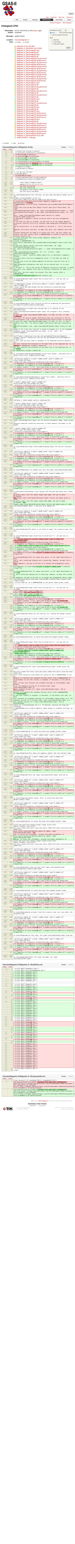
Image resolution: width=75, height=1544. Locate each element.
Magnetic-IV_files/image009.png (28, 66)
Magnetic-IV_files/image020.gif (27, 89)
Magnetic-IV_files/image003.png (28, 54)
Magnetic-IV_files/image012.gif (28, 73)
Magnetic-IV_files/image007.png (28, 62)
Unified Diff (32, 1299)
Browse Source (47, 19)
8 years (35, 30)
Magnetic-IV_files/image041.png (28, 131)
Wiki (17, 19)
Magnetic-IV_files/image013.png (28, 74)
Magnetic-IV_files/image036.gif (27, 121)
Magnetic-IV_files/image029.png (28, 107)
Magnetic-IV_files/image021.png (28, 91)
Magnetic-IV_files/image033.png (28, 115)
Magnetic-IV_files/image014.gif (28, 76)
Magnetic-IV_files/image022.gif (27, 93)
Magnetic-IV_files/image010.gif (28, 68)
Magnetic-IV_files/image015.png (28, 79)
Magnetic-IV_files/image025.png (28, 99)
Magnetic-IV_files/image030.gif (27, 109)
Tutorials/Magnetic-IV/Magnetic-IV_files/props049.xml (23, 1266)
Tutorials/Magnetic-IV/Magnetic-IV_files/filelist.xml (22, 1132)
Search (69, 19)
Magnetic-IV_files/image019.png (28, 87)
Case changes (57, 42)
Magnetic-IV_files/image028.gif (27, 105)
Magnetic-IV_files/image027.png (28, 103)
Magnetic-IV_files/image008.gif (28, 64)
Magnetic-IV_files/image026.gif (27, 101)
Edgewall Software (23, 1302)
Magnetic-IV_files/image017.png (28, 83)
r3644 (4, 149)
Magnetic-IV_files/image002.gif (27, 52)
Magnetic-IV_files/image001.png (28, 50)
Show (52, 32)
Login (47, 17)
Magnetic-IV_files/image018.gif (27, 85)
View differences (54, 30)
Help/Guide (54, 17)
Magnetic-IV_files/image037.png (28, 123)
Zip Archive (42, 1299)
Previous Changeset (55, 22)
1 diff (41, 135)
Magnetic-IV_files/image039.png (28, 127)
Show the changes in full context (59, 35)
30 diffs (31, 46)
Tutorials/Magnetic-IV (22, 40)
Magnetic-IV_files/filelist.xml (26, 48)
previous (43, 58)
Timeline (25, 19)
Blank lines (56, 39)
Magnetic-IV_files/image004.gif (27, 56)
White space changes (59, 44)
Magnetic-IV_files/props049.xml (28, 135)
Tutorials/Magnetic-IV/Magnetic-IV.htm (17, 147)
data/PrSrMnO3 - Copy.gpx (26, 137)
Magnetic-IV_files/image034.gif (28, 117)
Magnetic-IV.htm (23, 46)
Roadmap (35, 19)
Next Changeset (67, 22)
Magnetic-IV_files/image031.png (28, 111)
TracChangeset (42, 1294)
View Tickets (59, 19)
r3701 (10, 149)
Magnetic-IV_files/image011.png (28, 70)
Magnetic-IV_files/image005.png (28, 58)
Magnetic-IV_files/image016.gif (28, 81)
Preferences (69, 17)
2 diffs (39, 48)
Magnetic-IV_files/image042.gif (28, 133)
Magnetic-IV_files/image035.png (28, 119)
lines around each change (63, 32)
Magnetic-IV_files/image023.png (28, 95)
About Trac (61, 17)
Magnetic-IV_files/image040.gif (28, 129)
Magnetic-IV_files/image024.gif (27, 97)
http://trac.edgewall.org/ (67, 1302)
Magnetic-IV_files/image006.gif (28, 60)
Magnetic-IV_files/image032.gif (28, 113)
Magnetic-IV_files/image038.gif (28, 125)
